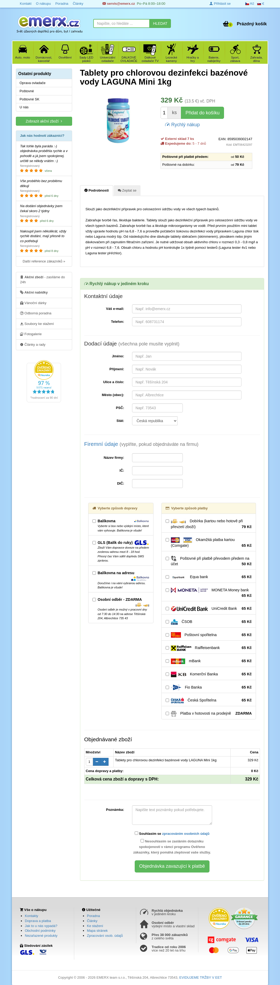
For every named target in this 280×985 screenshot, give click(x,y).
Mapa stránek (97, 931)
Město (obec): (113, 395)
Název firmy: (114, 458)
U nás (24, 107)
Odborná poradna (36, 313)
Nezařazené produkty (41, 936)
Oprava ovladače (32, 83)
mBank (209, 661)
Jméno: (118, 356)
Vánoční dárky (33, 302)
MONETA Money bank (209, 592)
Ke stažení (95, 926)
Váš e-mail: (115, 309)
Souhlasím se (172, 833)
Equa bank (209, 577)
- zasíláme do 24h (42, 279)
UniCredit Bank (209, 609)
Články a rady (32, 344)
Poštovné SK (29, 99)
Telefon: (117, 322)
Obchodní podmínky (40, 931)
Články (92, 921)
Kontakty (31, 916)
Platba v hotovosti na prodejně (209, 713)
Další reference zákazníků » (44, 261)
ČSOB (209, 622)
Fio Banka (209, 687)
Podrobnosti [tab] (96, 190)
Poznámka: (115, 810)
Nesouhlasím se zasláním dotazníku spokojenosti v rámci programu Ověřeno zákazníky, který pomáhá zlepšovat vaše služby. (172, 846)
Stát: (120, 421)
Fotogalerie (31, 333)
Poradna (93, 916)
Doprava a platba (38, 921)
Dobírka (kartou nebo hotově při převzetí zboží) (209, 524)
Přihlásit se (220, 4)
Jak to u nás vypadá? (41, 926)
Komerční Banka (209, 674)
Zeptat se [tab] (127, 190)
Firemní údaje (141, 444)
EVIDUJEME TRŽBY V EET (200, 977)
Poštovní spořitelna (209, 635)
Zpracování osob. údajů (105, 936)
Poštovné (27, 91)
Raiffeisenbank (209, 648)
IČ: (122, 470)
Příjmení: (116, 369)
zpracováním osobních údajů (185, 834)
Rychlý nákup (182, 124)
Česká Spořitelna (209, 700)
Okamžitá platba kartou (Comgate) (209, 542)
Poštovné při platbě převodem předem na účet (209, 561)
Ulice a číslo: (113, 382)
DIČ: (120, 483)
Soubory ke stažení (37, 323)
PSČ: (120, 408)
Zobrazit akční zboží (44, 121)
